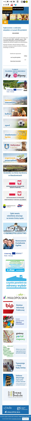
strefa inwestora (7, 12)
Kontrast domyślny (22, 2)
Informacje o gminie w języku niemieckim (23, 18)
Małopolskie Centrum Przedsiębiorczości (22, 408)
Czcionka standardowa (6, 4)
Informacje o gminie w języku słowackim (20, 18)
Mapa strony (14, 17)
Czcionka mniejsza (4, 4)
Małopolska (12, 412)
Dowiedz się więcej (16, 418)
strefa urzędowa (7, 8)
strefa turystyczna (18, 8)
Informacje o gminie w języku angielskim (26, 18)
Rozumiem (25, 418)
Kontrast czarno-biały (24, 2)
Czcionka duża (8, 4)
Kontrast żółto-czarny (27, 2)
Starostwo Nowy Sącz (8, 407)
